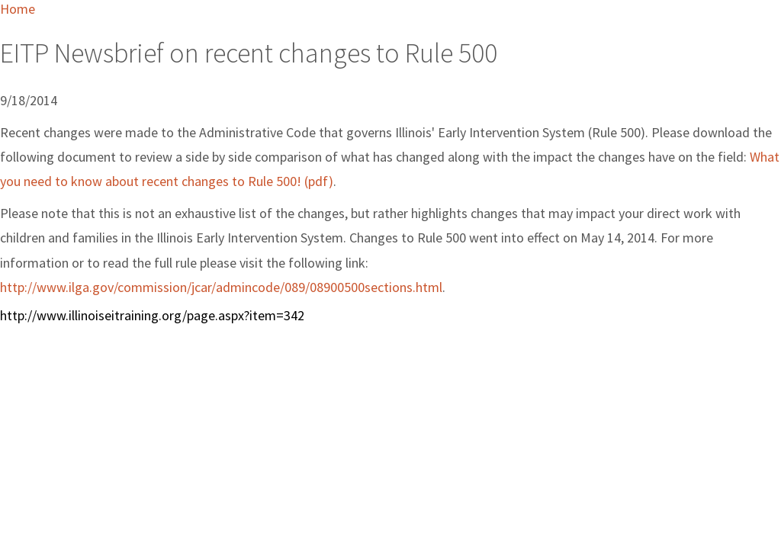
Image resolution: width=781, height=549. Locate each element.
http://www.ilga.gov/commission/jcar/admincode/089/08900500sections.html (221, 287)
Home (17, 9)
